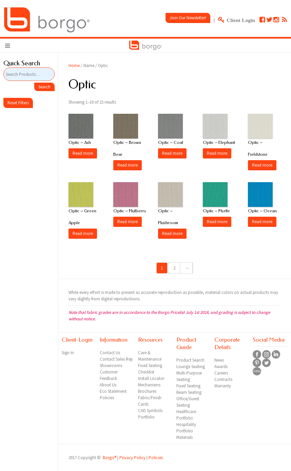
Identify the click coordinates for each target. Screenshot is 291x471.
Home (74, 65)
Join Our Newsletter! (188, 18)
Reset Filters (18, 103)
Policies (156, 458)
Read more (83, 153)
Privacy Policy (132, 458)
